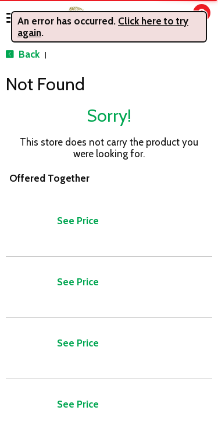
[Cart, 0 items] (193, 18)
